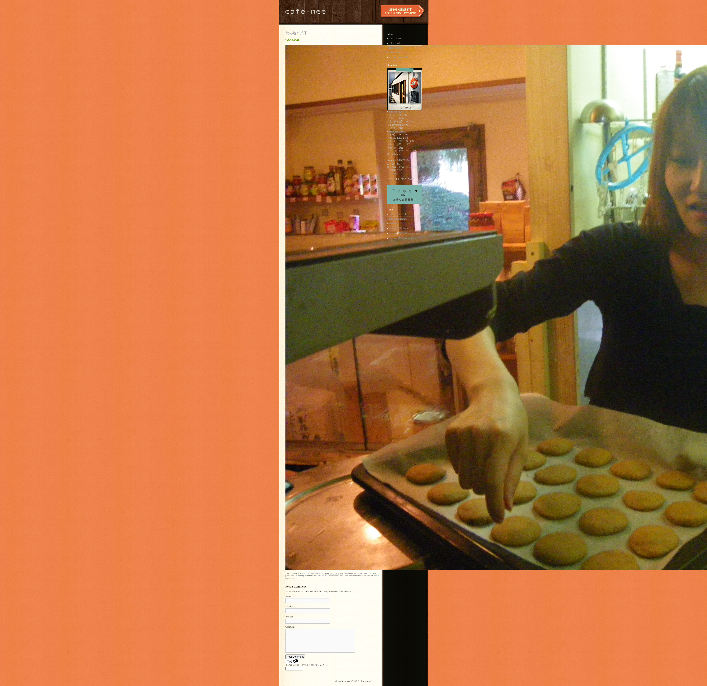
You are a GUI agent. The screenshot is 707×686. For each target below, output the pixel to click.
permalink (289, 575)
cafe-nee (310, 573)
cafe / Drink (394, 52)
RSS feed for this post (334, 575)
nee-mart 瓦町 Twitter (399, 228)
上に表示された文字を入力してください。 (307, 665)
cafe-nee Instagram (398, 219)
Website (289, 616)
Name (288, 596)
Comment (289, 627)
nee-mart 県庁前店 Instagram (403, 233)
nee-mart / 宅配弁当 (398, 57)
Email (288, 606)
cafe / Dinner (395, 38)
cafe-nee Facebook (397, 214)
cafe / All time (395, 47)
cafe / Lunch (395, 43)
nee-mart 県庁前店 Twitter (401, 238)
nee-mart (393, 223)
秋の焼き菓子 (296, 33)
